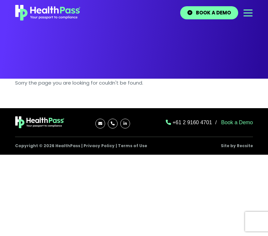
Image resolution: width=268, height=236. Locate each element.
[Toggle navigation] (248, 13)
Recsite (245, 145)
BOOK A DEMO (209, 12)
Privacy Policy (99, 145)
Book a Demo (237, 122)
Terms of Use (132, 145)
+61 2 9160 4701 (189, 122)
